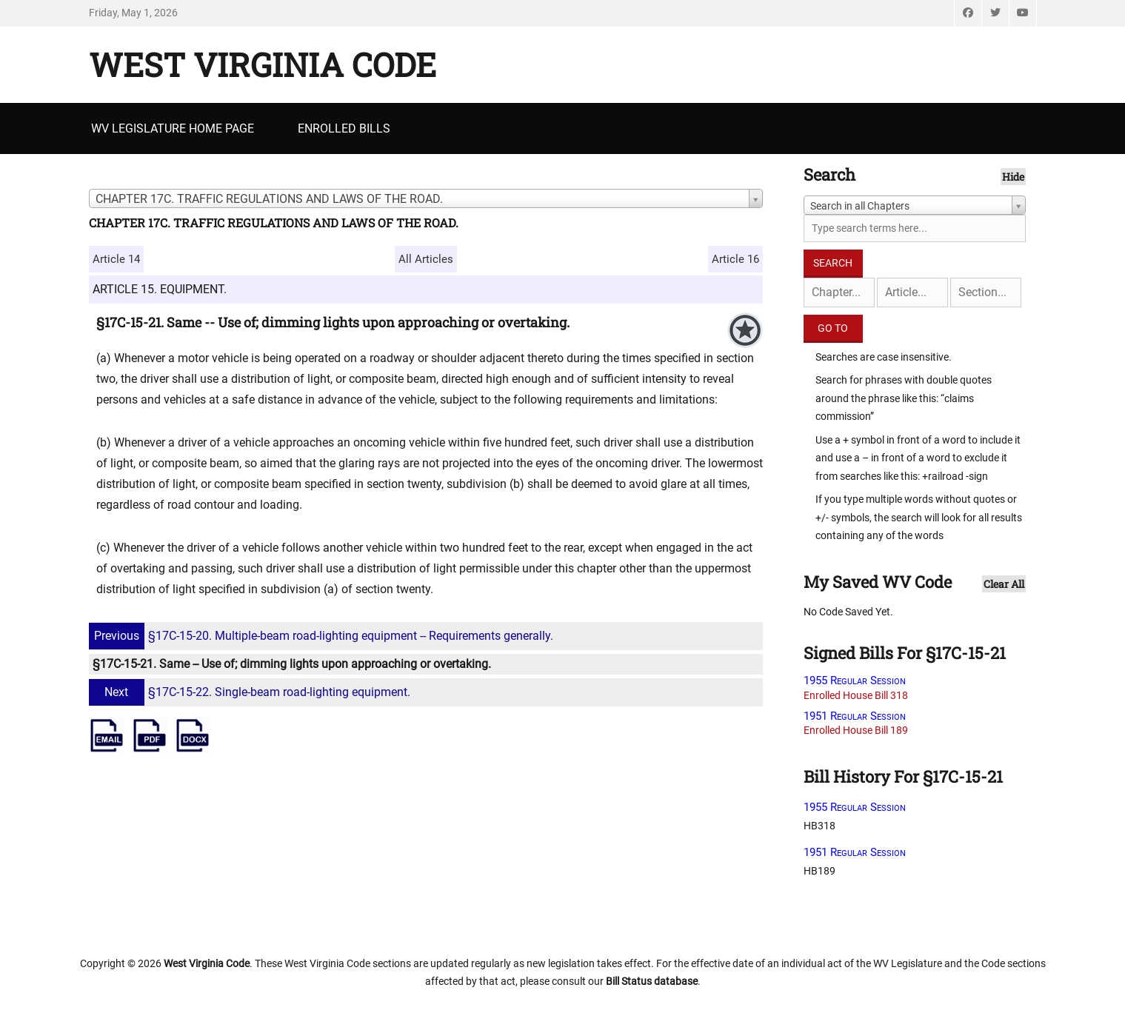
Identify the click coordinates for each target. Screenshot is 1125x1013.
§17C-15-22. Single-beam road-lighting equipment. (251, 692)
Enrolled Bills (344, 128)
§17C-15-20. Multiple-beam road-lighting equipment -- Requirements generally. (323, 636)
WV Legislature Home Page (172, 128)
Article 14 (116, 259)
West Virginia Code (262, 64)
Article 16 (735, 259)
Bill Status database (652, 981)
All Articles (425, 259)
